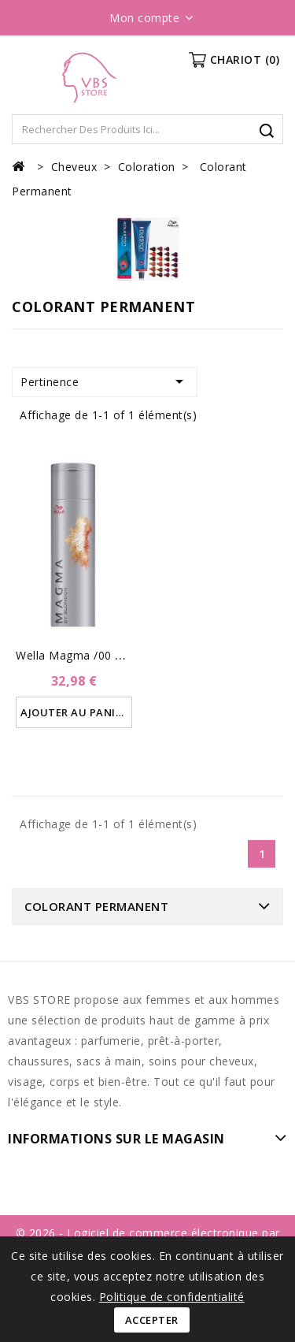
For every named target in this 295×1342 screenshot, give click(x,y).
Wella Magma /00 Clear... (83, 655)
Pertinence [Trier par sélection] (104, 381)
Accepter (152, 1320)
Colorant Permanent (96, 906)
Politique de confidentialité (172, 1296)
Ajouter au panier (74, 712)
